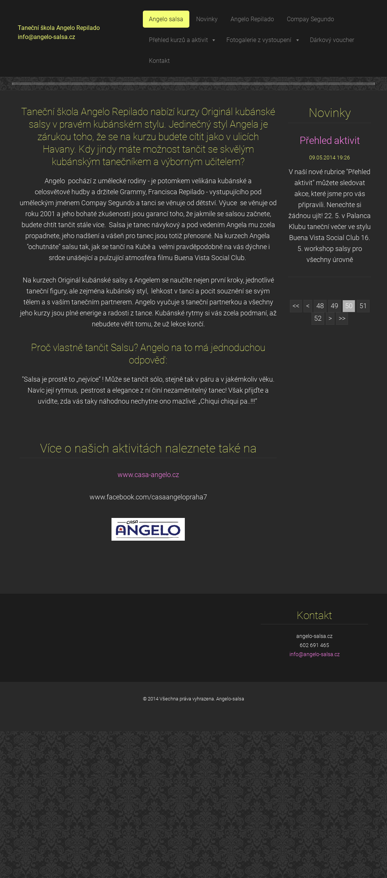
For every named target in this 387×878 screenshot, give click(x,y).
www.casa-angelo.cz (148, 621)
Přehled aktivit (330, 287)
